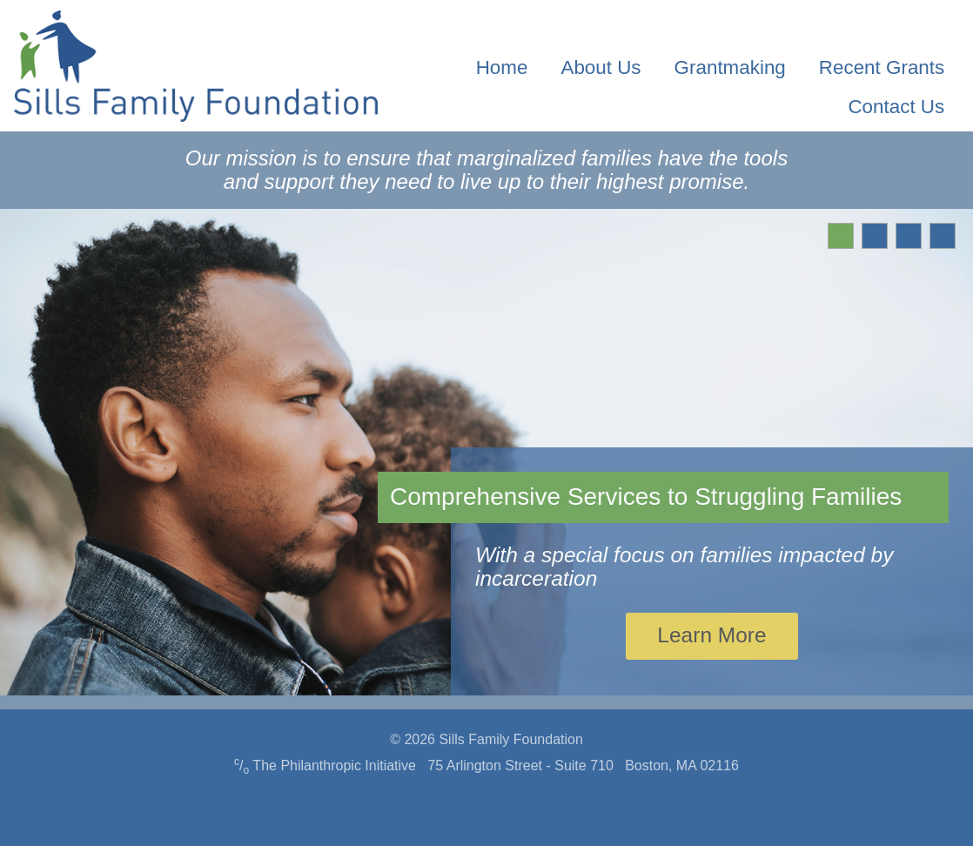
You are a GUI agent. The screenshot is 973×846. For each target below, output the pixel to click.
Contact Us (896, 107)
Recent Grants (881, 67)
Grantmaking (730, 67)
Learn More (711, 635)
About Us (600, 67)
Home (502, 67)
